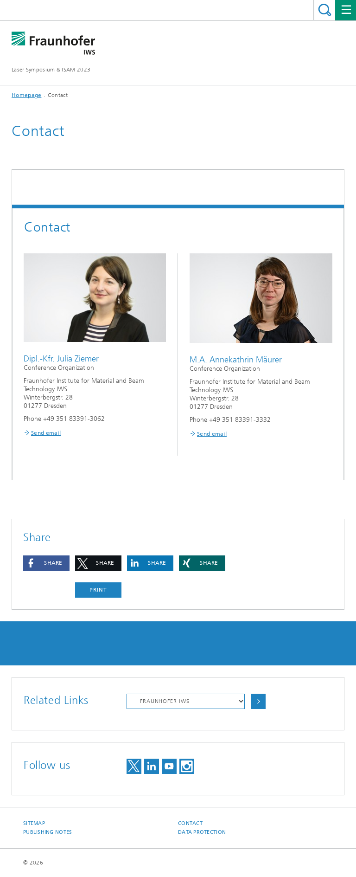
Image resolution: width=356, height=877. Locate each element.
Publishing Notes (47, 832)
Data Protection (202, 832)
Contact (190, 823)
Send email (46, 433)
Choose (258, 701)
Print (98, 590)
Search (324, 10)
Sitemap (34, 823)
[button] (46, 563)
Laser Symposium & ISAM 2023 (51, 69)
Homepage (26, 95)
